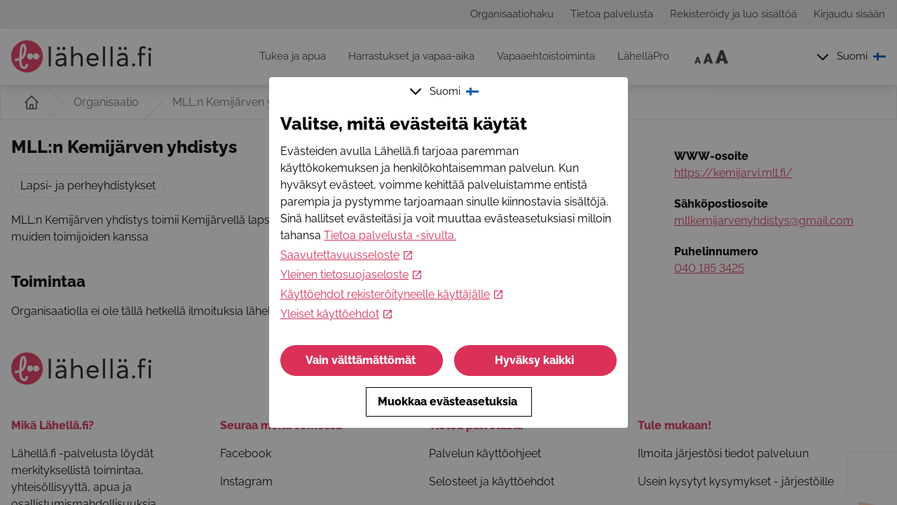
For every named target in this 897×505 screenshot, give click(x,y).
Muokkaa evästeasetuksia (449, 401)
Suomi (445, 91)
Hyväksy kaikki (536, 360)
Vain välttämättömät (362, 360)
